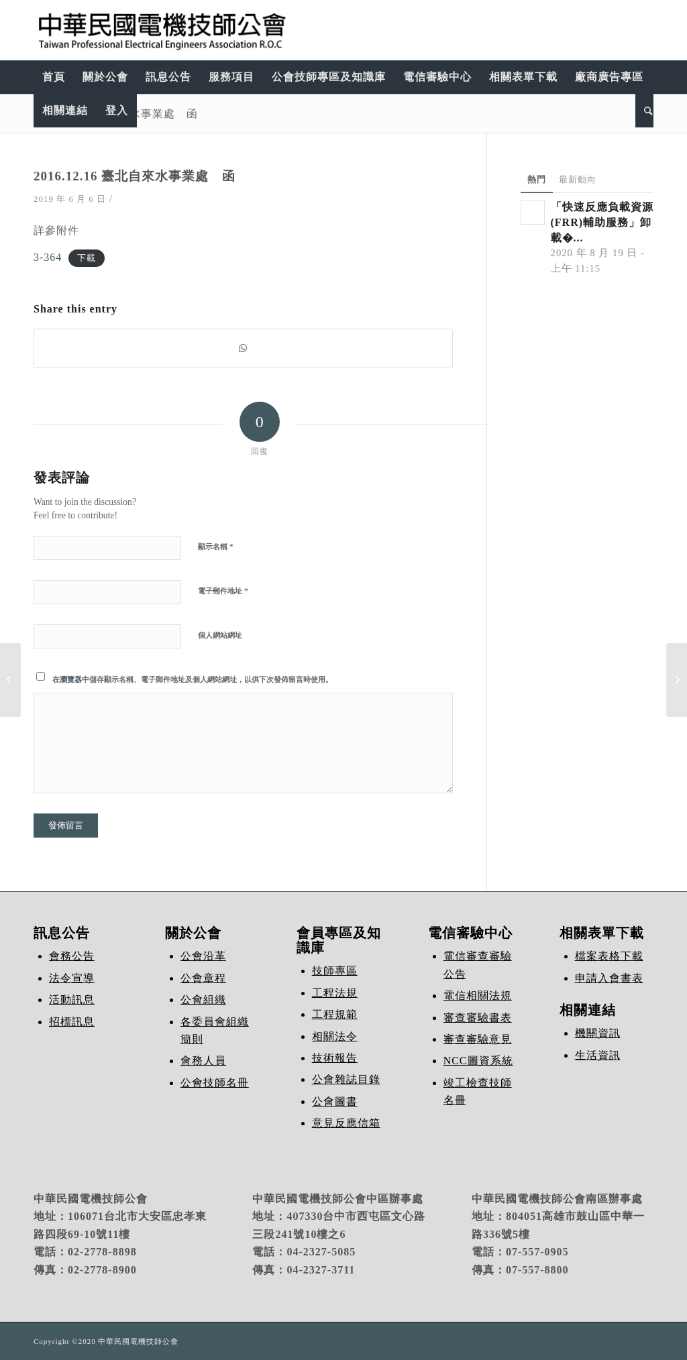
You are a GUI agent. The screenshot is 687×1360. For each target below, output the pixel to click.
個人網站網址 (220, 635)
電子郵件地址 (223, 590)
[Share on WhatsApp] (243, 348)
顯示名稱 (215, 546)
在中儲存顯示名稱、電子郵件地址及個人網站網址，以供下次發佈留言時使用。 (192, 679)
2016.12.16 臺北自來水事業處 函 (134, 176)
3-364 (48, 257)
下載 (86, 258)
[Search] (644, 110)
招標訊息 (72, 1021)
